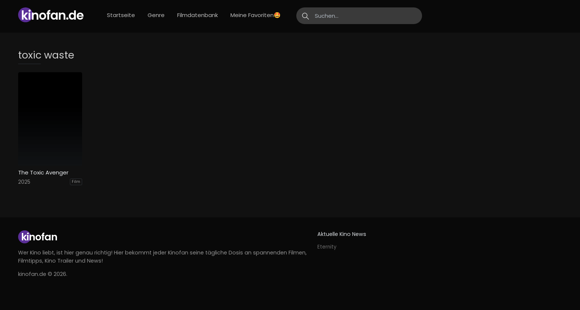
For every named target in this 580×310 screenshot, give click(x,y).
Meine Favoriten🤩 (255, 15)
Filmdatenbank (197, 15)
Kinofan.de (52, 15)
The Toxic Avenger (43, 172)
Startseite (121, 15)
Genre (156, 15)
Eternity (327, 246)
